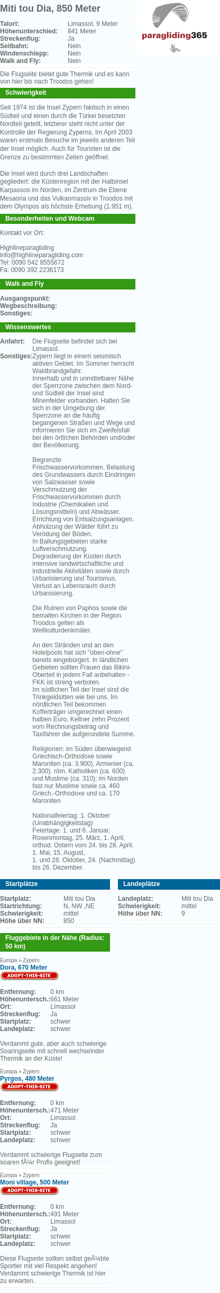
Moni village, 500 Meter (34, 1182)
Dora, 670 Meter (23, 967)
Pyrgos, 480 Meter (27, 1078)
